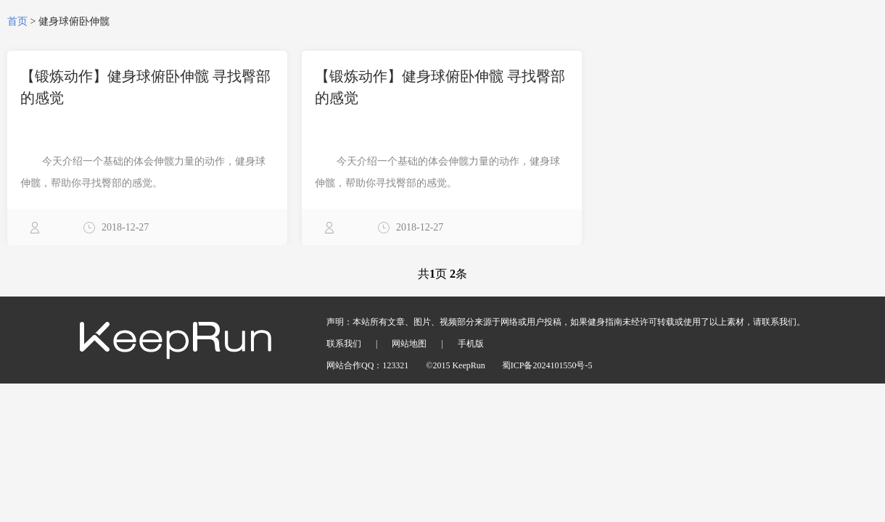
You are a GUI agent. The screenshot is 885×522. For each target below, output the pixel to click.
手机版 (471, 344)
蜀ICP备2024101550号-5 (547, 365)
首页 (17, 21)
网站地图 (409, 344)
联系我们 (343, 344)
